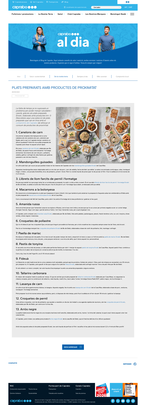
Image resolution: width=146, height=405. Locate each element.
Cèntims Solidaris (15, 393)
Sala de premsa (81, 393)
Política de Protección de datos (57, 402)
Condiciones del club (41, 402)
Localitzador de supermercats (76, 7)
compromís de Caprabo (26, 123)
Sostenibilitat (33, 393)
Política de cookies (57, 400)
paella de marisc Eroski (112, 237)
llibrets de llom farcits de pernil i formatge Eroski (112, 182)
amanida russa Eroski (44, 214)
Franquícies (53, 2)
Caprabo (78, 389)
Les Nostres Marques (95, 14)
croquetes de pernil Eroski (116, 302)
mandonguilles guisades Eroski (85, 166)
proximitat (20, 96)
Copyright (48, 400)
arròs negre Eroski (56, 319)
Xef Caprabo (38, 2)
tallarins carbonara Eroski (87, 277)
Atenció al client (116, 390)
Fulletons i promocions (23, 14)
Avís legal (67, 400)
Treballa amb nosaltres (56, 393)
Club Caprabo (74, 14)
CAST (130, 7)
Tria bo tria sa (33, 389)
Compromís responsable (18, 389)
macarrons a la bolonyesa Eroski (40, 195)
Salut (60, 14)
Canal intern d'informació (77, 400)
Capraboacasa (21, 2)
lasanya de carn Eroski (83, 287)
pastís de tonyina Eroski (90, 247)
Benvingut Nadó (118, 14)
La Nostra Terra (45, 14)
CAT (125, 7)
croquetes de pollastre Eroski (50, 228)
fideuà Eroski (69, 264)
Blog (66, 2)
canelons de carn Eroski (30, 148)
